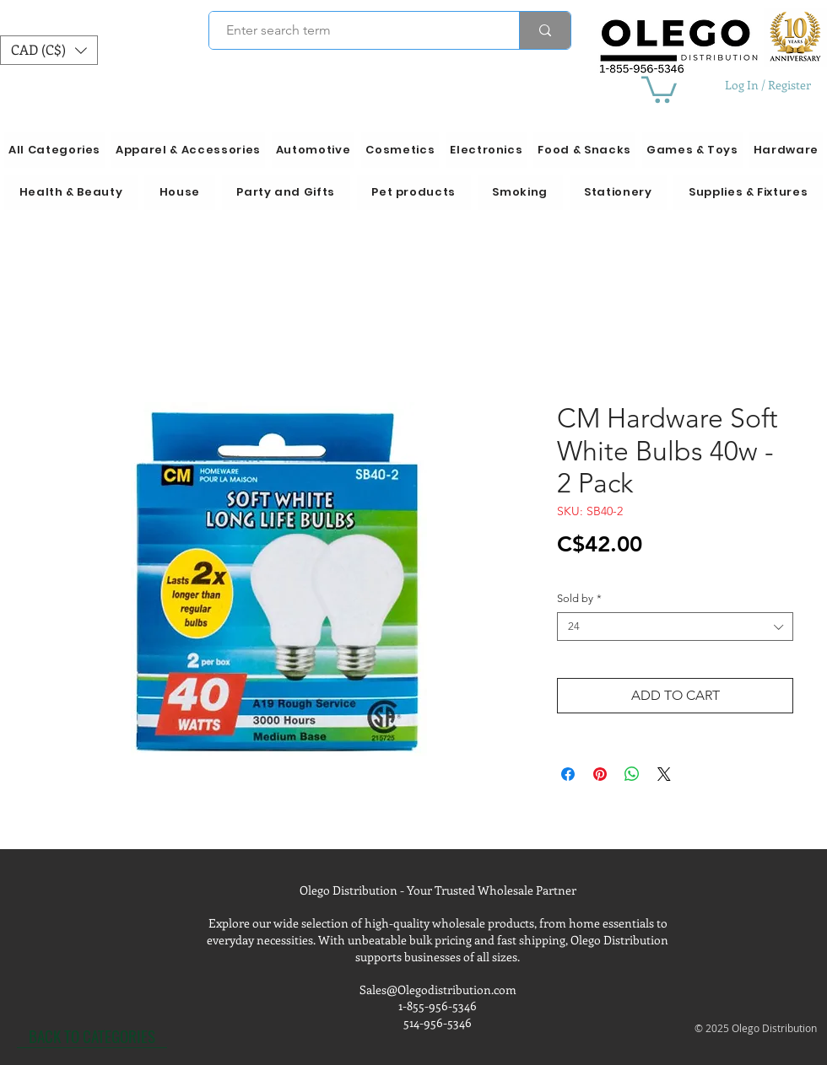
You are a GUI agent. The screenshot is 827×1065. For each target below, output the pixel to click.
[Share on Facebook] (568, 774)
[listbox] (49, 50)
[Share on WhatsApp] (632, 774)
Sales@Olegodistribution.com (437, 990)
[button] (49, 50)
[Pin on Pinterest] (600, 774)
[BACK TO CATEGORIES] (92, 1035)
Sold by (579, 598)
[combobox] (675, 626)
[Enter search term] (355, 30)
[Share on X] (664, 774)
